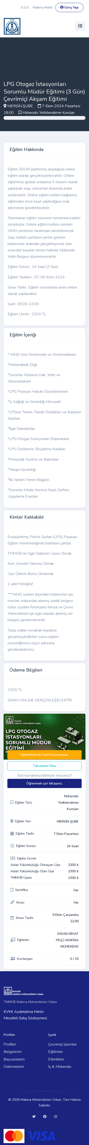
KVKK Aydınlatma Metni (23, 1011)
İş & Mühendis (59, 1066)
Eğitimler (55, 1051)
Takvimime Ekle (44, 766)
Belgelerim (13, 1051)
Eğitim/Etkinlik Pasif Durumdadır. (44, 755)
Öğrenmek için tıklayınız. (44, 783)
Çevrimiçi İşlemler (62, 1044)
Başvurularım (14, 1059)
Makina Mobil (42, 7)
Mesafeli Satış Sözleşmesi (25, 1018)
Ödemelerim (14, 1066)
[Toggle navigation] (80, 26)
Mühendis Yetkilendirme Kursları (48, 112)
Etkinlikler (56, 1059)
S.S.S (25, 7)
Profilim (10, 1044)
